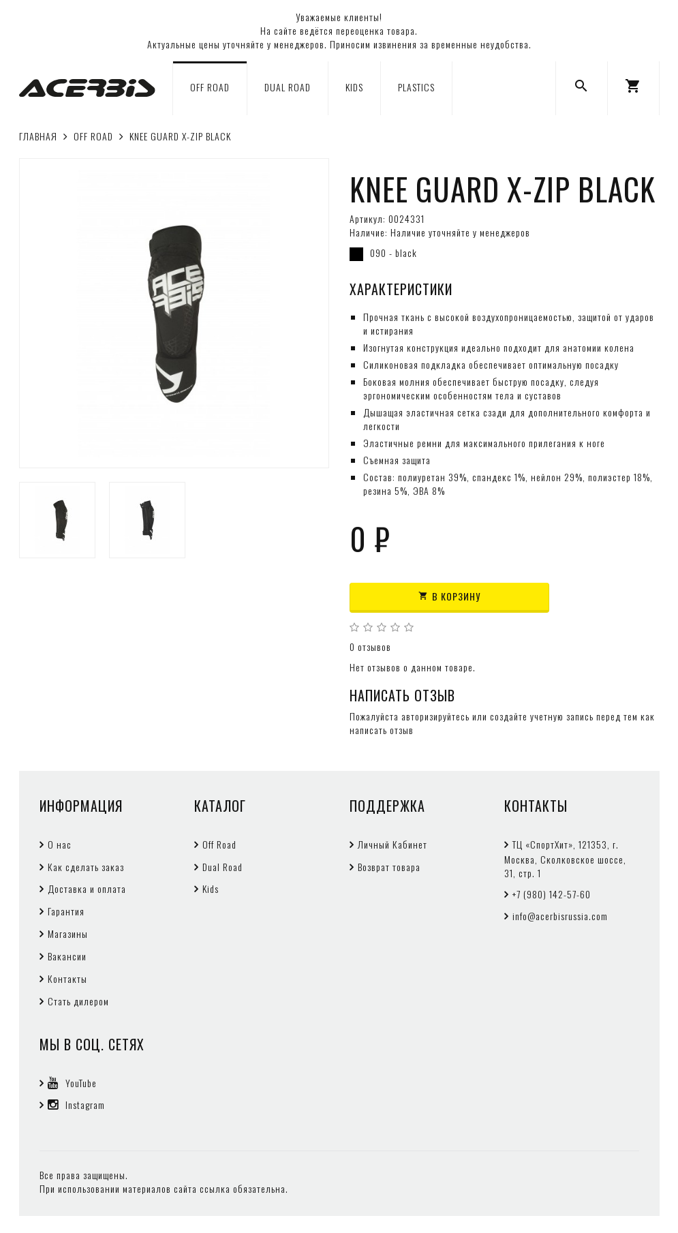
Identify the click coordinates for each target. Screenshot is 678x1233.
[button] (633, 88)
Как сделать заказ (86, 866)
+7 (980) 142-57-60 (551, 894)
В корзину (449, 596)
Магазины (68, 933)
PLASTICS (416, 87)
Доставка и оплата (87, 888)
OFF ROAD (210, 87)
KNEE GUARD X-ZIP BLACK (180, 136)
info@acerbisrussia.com (560, 916)
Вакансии (67, 956)
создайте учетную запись (542, 716)
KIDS (354, 87)
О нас (60, 844)
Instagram (76, 1104)
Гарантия (66, 911)
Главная (38, 136)
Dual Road (222, 866)
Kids (210, 888)
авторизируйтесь (435, 716)
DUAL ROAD (287, 87)
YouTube (72, 1083)
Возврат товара (389, 866)
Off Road (219, 844)
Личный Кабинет (392, 844)
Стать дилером (78, 1001)
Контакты (67, 978)
